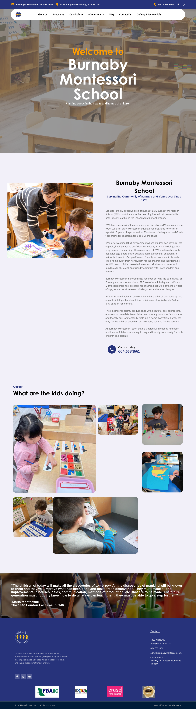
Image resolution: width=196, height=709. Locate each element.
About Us (42, 14)
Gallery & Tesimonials (149, 14)
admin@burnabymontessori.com (32, 4)
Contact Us (125, 14)
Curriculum (76, 14)
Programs (58, 14)
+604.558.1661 (163, 4)
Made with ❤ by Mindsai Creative (167, 705)
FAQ (111, 14)
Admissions (94, 14)
